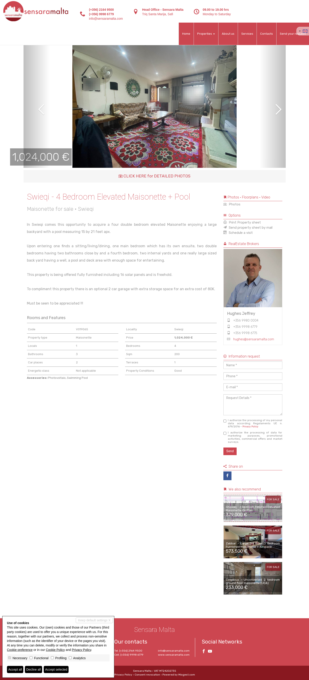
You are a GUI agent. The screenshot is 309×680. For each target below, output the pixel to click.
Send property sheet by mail (247, 228)
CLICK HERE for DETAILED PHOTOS (154, 176)
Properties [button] (206, 33)
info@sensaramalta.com (106, 18)
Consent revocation (147, 674)
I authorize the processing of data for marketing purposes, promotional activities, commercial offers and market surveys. (252, 437)
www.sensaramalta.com (174, 654)
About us (228, 33)
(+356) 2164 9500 (101, 9)
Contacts (266, 33)
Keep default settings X (94, 620)
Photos (231, 204)
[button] (37, 106)
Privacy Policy (250, 426)
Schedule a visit (238, 233)
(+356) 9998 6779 (101, 14)
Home (186, 33)
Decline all (33, 669)
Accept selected (56, 669)
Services (247, 33)
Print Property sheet (242, 222)
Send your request (293, 33)
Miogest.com (186, 674)
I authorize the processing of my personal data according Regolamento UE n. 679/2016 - (252, 423)
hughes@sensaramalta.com (253, 339)
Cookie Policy (55, 650)
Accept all (15, 669)
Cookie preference (19, 650)
